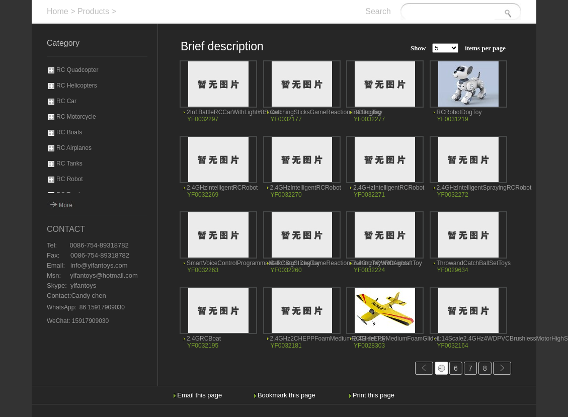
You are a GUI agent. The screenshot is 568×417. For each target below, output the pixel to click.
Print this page (373, 395)
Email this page (199, 395)
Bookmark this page (286, 395)
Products (93, 11)
